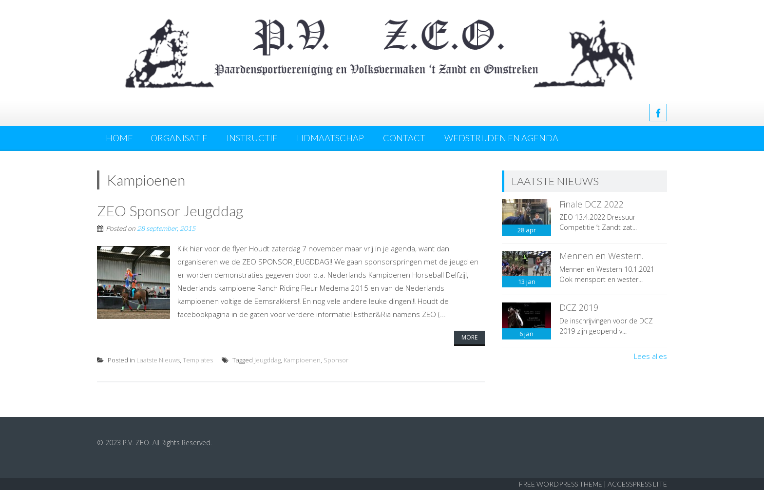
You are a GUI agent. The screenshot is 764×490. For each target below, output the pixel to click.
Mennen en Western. (601, 256)
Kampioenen (302, 360)
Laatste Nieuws (158, 360)
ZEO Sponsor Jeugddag (170, 210)
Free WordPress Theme (560, 484)
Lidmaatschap (330, 137)
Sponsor (336, 360)
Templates (198, 360)
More (469, 337)
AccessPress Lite (637, 484)
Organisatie (179, 137)
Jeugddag (267, 360)
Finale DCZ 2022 (591, 204)
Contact (404, 137)
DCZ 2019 (578, 307)
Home (119, 137)
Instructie (252, 137)
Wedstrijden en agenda (501, 137)
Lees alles (650, 356)
